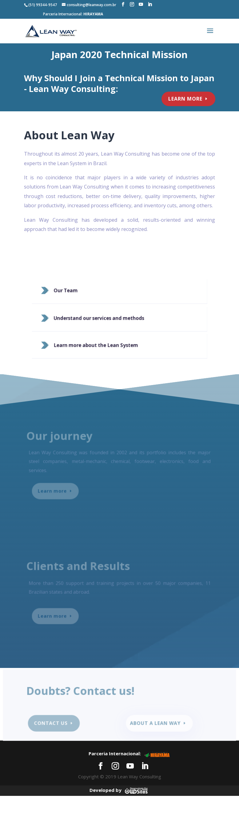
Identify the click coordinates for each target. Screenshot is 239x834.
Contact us (53, 724)
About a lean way (154, 724)
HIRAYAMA (93, 14)
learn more (184, 98)
